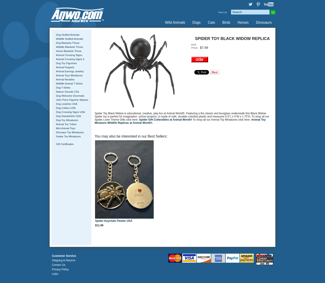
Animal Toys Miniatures (69, 75)
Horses (242, 22)
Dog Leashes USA (66, 104)
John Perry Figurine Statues (72, 99)
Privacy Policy (60, 269)
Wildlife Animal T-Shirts (69, 83)
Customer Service (64, 255)
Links (55, 274)
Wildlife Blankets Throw (69, 47)
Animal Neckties (65, 79)
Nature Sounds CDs (67, 91)
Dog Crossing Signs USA (70, 112)
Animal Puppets (65, 67)
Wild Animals (175, 22)
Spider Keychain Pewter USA (113, 220)
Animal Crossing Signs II (70, 59)
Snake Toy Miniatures (68, 136)
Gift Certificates (65, 144)
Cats (211, 22)
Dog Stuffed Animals (67, 34)
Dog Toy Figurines (66, 63)
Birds (226, 22)
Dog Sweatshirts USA (68, 116)
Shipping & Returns (63, 260)
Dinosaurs (264, 22)
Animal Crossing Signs (69, 55)
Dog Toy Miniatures (67, 120)
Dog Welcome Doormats (70, 95)
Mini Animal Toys (65, 128)
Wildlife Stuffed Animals (69, 38)
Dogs (196, 22)
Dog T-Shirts (63, 87)
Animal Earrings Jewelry (70, 71)
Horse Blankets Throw (68, 51)
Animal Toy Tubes (66, 124)
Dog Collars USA (66, 108)
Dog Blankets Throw (67, 43)
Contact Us (58, 265)
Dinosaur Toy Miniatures (70, 132)
